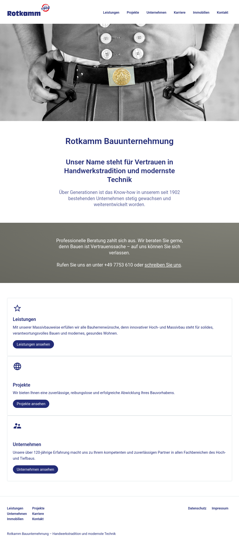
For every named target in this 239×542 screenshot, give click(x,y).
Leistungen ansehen (33, 344)
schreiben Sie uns (163, 265)
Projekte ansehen (31, 404)
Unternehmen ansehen (35, 469)
